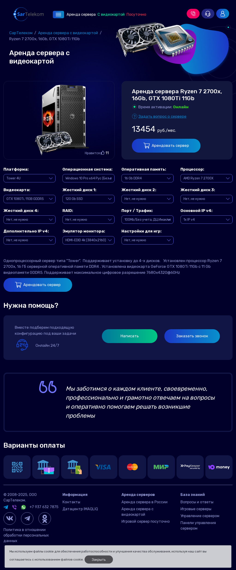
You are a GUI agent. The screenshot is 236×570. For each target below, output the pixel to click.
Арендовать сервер (166, 145)
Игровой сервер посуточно (145, 521)
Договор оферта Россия (83, 516)
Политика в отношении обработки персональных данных (26, 535)
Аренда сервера (74, 14)
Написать (130, 336)
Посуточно (136, 14)
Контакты (71, 502)
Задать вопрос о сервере (162, 116)
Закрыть (99, 560)
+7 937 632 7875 (44, 507)
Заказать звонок (192, 336)
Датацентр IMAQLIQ (80, 509)
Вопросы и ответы (196, 502)
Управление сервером (199, 516)
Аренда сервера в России (144, 502)
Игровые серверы (195, 509)
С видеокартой (111, 14)
